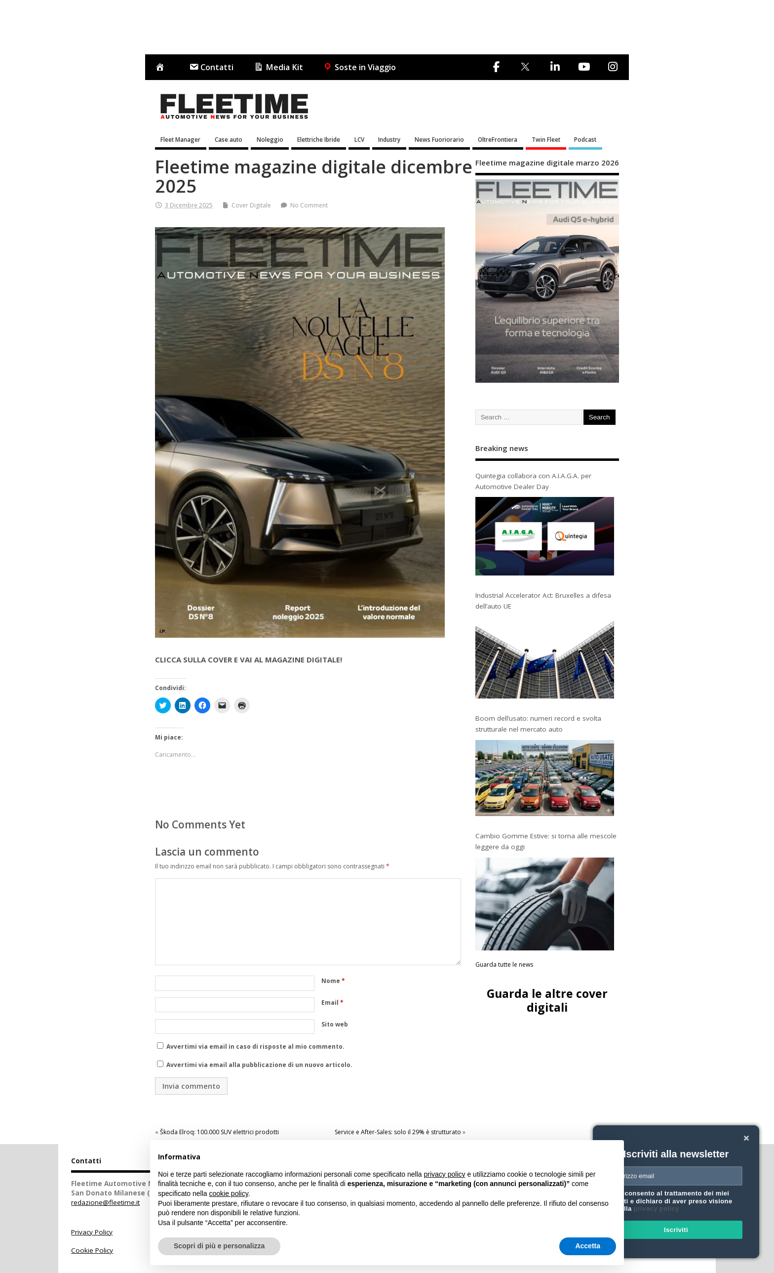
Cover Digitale (251, 205)
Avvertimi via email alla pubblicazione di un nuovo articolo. (259, 1065)
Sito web (334, 1024)
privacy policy (656, 1208)
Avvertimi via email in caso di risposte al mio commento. (255, 1046)
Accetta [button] (587, 1246)
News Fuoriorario (439, 139)
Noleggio (270, 139)
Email (332, 1002)
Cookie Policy (92, 1250)
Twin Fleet (546, 139)
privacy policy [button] (444, 1174)
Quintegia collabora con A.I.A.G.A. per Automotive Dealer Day (533, 481)
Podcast (585, 139)
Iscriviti (676, 1229)
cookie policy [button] (228, 1193)
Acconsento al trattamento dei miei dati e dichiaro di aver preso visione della (674, 1201)
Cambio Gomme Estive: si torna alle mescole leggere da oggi (546, 841)
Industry (389, 139)
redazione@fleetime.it (105, 1202)
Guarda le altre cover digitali (547, 1000)
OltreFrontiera (497, 139)
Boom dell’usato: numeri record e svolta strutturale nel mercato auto (538, 724)
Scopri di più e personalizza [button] (219, 1246)
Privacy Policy (92, 1232)
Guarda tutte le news (504, 964)
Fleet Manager (180, 139)
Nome (333, 981)
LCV (359, 139)
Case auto (228, 139)
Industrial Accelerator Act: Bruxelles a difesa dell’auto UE (543, 601)
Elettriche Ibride (318, 139)
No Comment (309, 205)
